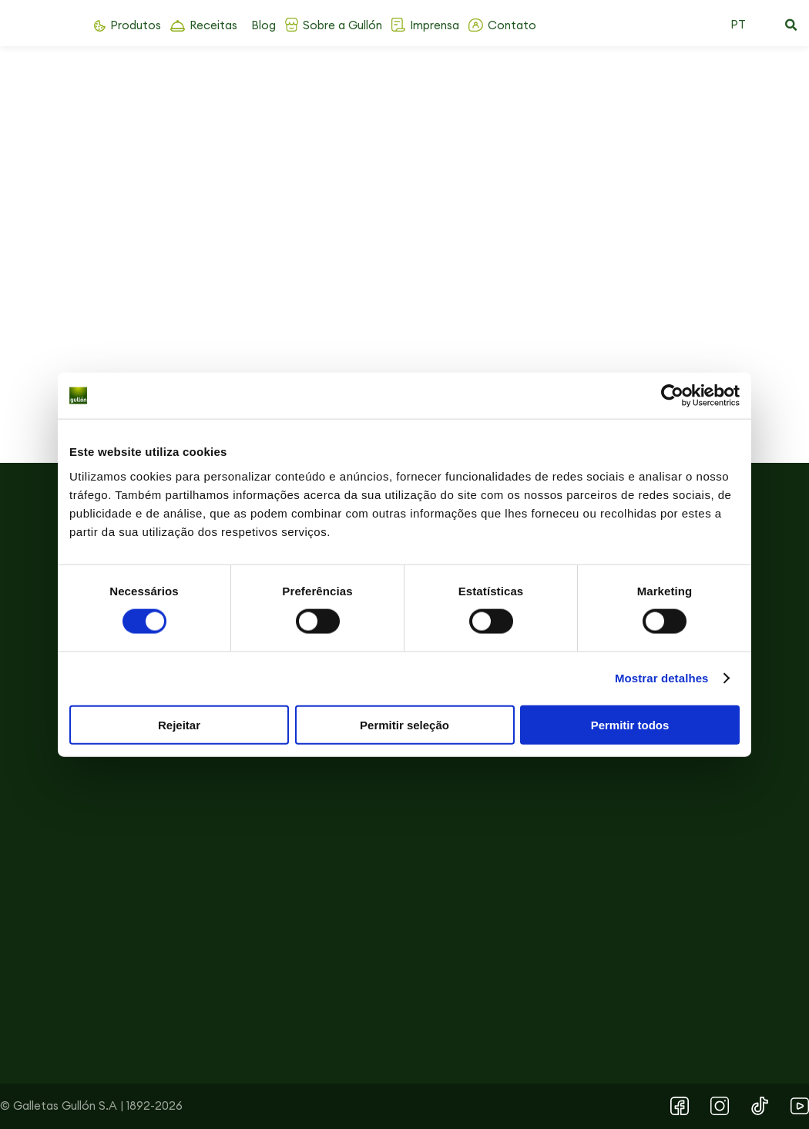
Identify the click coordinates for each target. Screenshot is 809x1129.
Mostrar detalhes (662, 678)
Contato (512, 25)
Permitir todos (630, 724)
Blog (263, 25)
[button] (790, 25)
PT (738, 24)
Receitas (213, 25)
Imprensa (434, 25)
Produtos (135, 25)
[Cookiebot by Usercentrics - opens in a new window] (672, 395)
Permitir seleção (404, 724)
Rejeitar (179, 724)
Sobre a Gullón (342, 25)
